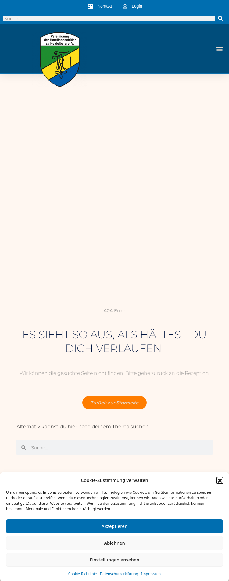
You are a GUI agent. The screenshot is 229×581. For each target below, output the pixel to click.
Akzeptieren (115, 528)
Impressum (151, 576)
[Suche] (220, 18)
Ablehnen (114, 545)
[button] (220, 483)
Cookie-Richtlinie (82, 576)
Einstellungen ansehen (114, 562)
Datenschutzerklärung (119, 576)
